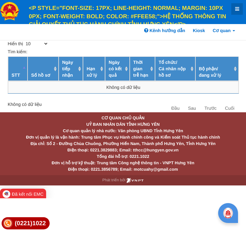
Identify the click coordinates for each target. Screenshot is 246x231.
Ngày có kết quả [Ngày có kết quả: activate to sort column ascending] (115, 69)
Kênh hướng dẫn (164, 30)
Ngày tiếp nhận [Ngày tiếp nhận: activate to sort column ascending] (67, 69)
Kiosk (199, 30)
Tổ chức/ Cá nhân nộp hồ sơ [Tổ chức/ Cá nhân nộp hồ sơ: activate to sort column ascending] (172, 69)
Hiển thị (28, 44)
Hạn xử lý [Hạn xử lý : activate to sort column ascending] (91, 72)
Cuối (229, 108)
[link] (26, 223)
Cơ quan (224, 30)
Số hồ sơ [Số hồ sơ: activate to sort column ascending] (40, 75)
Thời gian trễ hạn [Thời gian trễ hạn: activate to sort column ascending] (140, 69)
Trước (210, 108)
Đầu (175, 108)
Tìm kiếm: (55, 51)
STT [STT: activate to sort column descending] (16, 75)
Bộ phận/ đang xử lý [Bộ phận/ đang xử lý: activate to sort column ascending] (210, 72)
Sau (192, 108)
